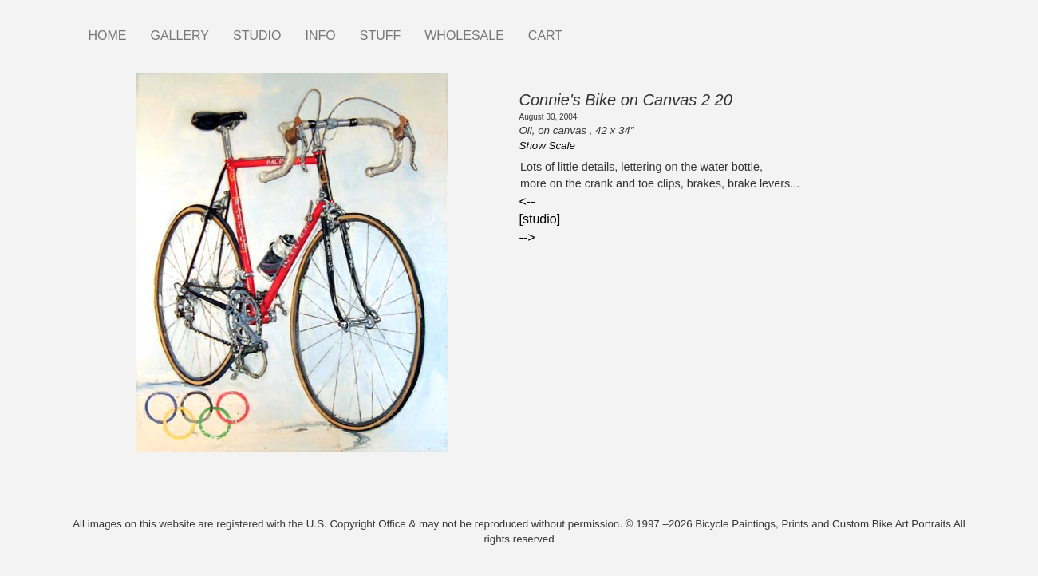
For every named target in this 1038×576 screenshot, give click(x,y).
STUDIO (257, 35)
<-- (527, 201)
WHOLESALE (464, 35)
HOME (108, 35)
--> (527, 237)
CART (545, 35)
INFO (320, 35)
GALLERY (180, 35)
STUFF (380, 35)
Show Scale (547, 146)
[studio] (540, 219)
